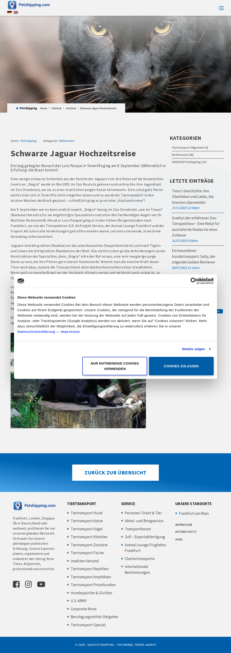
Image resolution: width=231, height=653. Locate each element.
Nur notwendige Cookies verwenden (115, 365)
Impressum (70, 331)
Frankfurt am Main (194, 513)
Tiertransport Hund (87, 512)
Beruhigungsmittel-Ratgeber (94, 616)
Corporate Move (84, 608)
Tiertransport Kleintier (89, 536)
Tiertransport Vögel (87, 528)
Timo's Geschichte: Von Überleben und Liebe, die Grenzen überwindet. (193, 196)
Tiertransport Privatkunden (93, 584)
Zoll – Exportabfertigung (145, 536)
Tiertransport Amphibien (91, 576)
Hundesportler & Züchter (91, 592)
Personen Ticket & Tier (143, 512)
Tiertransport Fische (87, 552)
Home (43, 108)
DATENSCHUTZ (185, 532)
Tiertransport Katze (87, 520)
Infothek (56, 108)
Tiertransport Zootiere (89, 544)
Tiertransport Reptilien (90, 568)
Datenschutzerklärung (36, 331)
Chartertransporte (140, 558)
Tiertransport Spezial (88, 624)
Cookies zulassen (181, 366)
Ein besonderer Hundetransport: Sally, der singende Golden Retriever (193, 256)
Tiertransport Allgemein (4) (190, 147)
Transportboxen (138, 528)
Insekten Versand (85, 560)
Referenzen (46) (183, 155)
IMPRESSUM (183, 525)
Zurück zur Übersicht (115, 472)
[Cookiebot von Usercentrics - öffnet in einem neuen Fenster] (194, 281)
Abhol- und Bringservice (144, 520)
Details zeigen (193, 349)
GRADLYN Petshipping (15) (189, 162)
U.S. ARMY (79, 600)
